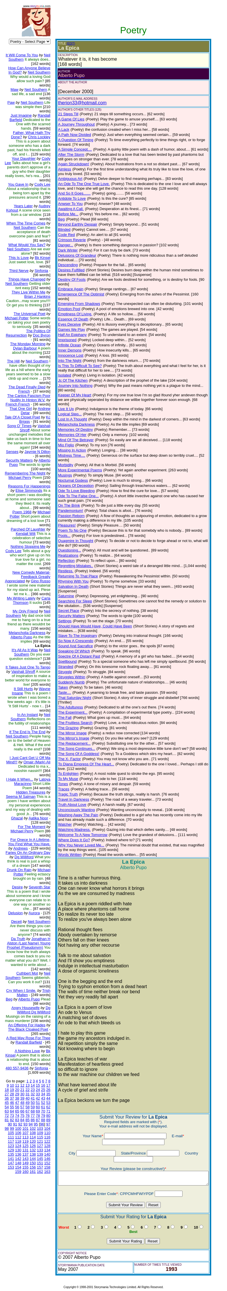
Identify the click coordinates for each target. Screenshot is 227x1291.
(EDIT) (66, 43)
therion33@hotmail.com (77, 102)
